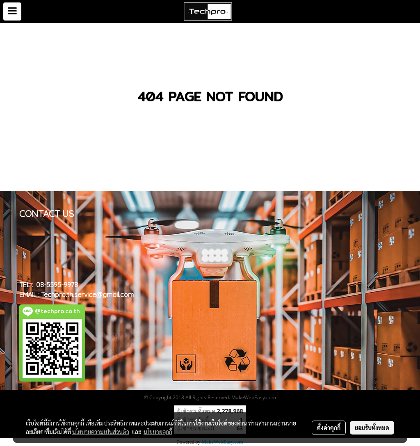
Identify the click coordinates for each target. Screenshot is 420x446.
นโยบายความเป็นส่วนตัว (100, 431)
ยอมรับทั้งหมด (372, 427)
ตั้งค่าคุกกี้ (328, 427)
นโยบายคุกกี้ (158, 431)
